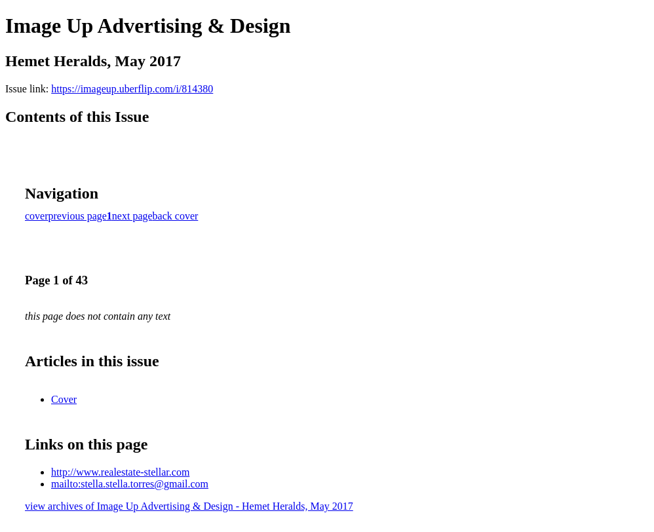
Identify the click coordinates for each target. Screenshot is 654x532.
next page (132, 215)
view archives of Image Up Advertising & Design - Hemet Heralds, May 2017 (189, 506)
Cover (64, 399)
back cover (176, 215)
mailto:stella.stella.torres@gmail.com (129, 483)
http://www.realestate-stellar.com (120, 472)
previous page (77, 215)
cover (36, 215)
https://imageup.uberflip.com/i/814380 (132, 88)
